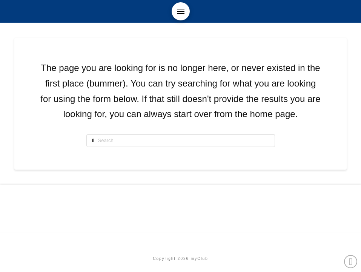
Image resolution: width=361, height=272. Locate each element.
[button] (181, 11)
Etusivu (180, 242)
